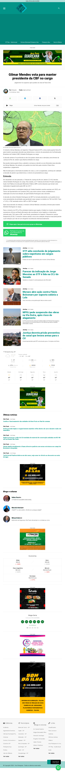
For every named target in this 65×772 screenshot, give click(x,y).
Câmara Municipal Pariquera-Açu (29, 42)
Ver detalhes (32, 625)
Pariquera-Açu (46, 42)
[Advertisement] (32, 27)
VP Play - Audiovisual (11, 42)
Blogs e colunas (10, 491)
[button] (27, 627)
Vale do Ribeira (57, 42)
